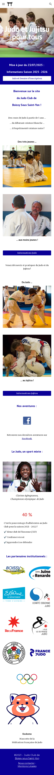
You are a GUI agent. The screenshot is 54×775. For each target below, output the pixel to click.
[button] (3, 4)
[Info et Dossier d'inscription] (27, 78)
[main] (27, 33)
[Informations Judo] (27, 252)
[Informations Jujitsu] (27, 393)
